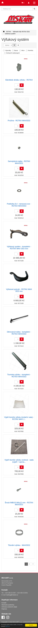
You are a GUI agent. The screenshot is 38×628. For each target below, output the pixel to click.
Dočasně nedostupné (13, 53)
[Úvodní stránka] (3, 31)
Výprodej (8, 50)
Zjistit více (8, 626)
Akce (23, 50)
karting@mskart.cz (12, 595)
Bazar (16, 50)
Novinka (30, 50)
